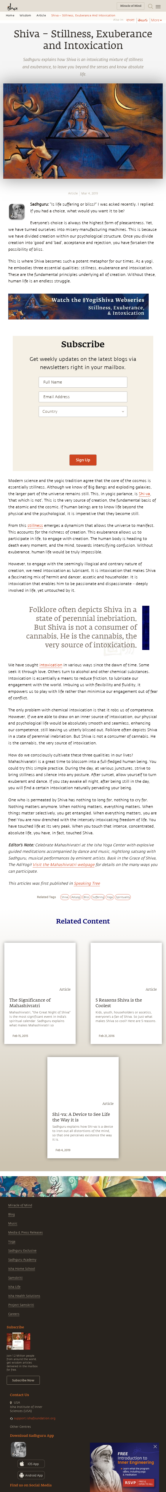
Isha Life (14, 1286)
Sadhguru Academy (22, 1259)
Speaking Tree (87, 883)
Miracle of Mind (20, 1205)
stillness (35, 525)
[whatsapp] (6, 301)
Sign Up (83, 459)
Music (12, 1223)
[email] (5, 333)
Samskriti (15, 1277)
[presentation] (83, 437)
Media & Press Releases (25, 1232)
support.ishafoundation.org (34, 1418)
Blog (11, 1214)
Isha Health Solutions (24, 1296)
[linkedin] (5, 325)
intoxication (50, 665)
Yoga (11, 1241)
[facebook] (5, 309)
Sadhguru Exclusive (22, 1250)
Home (10, 15)
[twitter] (5, 317)
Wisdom (25, 15)
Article (41, 15)
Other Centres (20, 1426)
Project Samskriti (21, 1305)
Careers (13, 1314)
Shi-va (144, 494)
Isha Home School (21, 1268)
